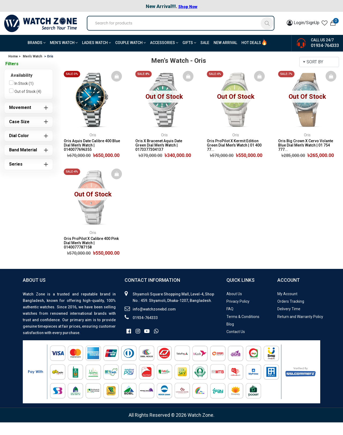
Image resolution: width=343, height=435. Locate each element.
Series (16, 176)
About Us (234, 306)
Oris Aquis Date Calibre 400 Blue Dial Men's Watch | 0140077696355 (92, 157)
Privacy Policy (237, 314)
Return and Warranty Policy (300, 329)
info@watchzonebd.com (154, 322)
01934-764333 (325, 58)
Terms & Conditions (242, 329)
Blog (230, 337)
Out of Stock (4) (27, 104)
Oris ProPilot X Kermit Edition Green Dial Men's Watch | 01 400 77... (234, 157)
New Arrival (225, 55)
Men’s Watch (64, 55)
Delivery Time (288, 322)
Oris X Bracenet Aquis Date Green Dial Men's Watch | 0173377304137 (158, 157)
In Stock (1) (23, 96)
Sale (204, 55)
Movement (20, 120)
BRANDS (37, 55)
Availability (21, 87)
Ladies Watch (96, 55)
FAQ (229, 322)
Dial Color (19, 148)
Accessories (164, 55)
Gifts (189, 55)
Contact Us (235, 344)
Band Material (23, 162)
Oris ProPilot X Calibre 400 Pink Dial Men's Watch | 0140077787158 (91, 255)
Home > (14, 69)
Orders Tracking (290, 314)
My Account (287, 306)
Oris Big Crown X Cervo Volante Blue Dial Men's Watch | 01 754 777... (305, 157)
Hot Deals (251, 55)
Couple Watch (130, 55)
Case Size (19, 134)
